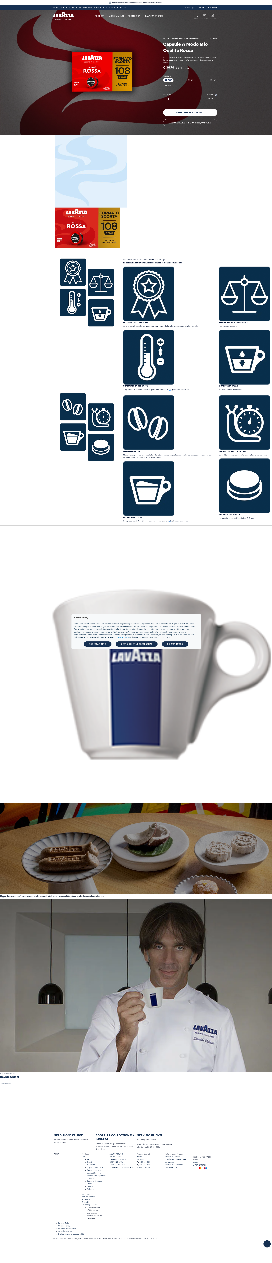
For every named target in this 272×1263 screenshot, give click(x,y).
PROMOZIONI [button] (134, 16)
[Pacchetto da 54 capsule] (167, 85)
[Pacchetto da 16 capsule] (190, 80)
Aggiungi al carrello (190, 112)
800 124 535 (144, 1165)
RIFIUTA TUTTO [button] (175, 644)
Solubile (90, 1189)
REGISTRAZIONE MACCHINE (85, 8)
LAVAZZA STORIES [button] (154, 16)
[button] (269, 3)
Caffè (84, 1157)
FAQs (139, 1157)
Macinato (91, 1165)
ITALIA (195, 1162)
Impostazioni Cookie (67, 1229)
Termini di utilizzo (172, 1157)
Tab (88, 1159)
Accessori (86, 1199)
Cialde (90, 1186)
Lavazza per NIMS (89, 1205)
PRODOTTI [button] (100, 16)
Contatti (140, 1159)
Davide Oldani (9, 1077)
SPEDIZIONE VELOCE (68, 1135)
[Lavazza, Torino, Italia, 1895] (63, 16)
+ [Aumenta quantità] (172, 98)
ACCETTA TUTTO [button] (97, 644)
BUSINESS (212, 8)
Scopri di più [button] (7, 1083)
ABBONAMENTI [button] (116, 16)
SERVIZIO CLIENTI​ (149, 1135)
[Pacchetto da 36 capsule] (212, 80)
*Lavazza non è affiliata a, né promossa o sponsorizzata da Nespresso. (94, 1213)
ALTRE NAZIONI (199, 1165)
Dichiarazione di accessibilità (71, 1234)
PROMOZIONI (115, 1157)
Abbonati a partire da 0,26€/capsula (190, 123)
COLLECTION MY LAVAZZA (113, 8)
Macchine (86, 1194)
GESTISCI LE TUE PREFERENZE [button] (136, 644)
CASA (202, 8)
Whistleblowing (65, 1231)
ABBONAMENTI (116, 1154)
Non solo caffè (88, 1197)
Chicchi (212, 95)
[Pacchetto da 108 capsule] (168, 80)
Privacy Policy (64, 1223)
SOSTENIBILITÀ (116, 1162)
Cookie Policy (64, 1226)
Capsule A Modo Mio (96, 1167)
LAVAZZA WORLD (61, 8)
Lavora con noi (143, 1167)
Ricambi (85, 1202)
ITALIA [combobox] (195, 1160)
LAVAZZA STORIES (118, 1159)
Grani (89, 1162)
